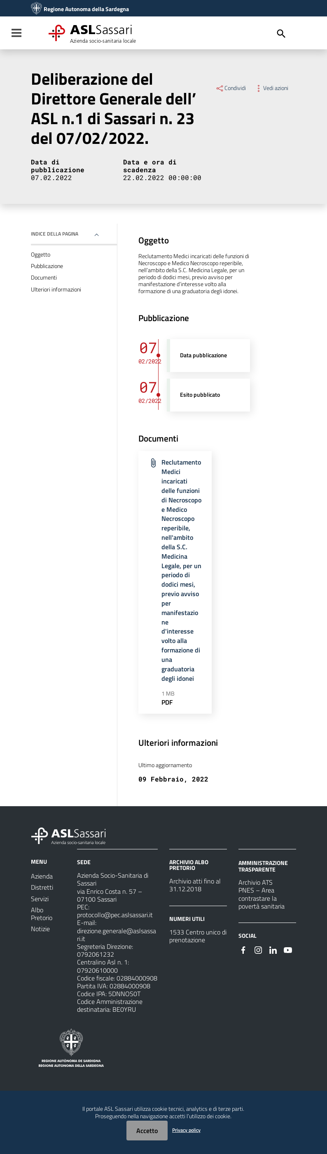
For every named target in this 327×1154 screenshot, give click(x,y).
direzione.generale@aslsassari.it (116, 935)
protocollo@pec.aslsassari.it (115, 915)
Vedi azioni (271, 88)
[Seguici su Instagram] (258, 949)
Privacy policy (186, 1130)
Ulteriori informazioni (56, 289)
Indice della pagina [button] (54, 234)
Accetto (147, 1130)
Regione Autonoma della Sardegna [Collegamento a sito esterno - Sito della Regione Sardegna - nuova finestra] (86, 9)
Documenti (44, 277)
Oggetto (40, 254)
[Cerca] (281, 34)
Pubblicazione (47, 266)
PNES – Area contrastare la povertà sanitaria (261, 898)
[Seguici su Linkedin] (273, 949)
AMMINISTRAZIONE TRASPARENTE (263, 866)
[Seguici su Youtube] (288, 949)
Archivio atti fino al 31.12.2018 (195, 885)
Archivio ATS (255, 882)
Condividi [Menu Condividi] (230, 88)
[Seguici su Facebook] (243, 949)
